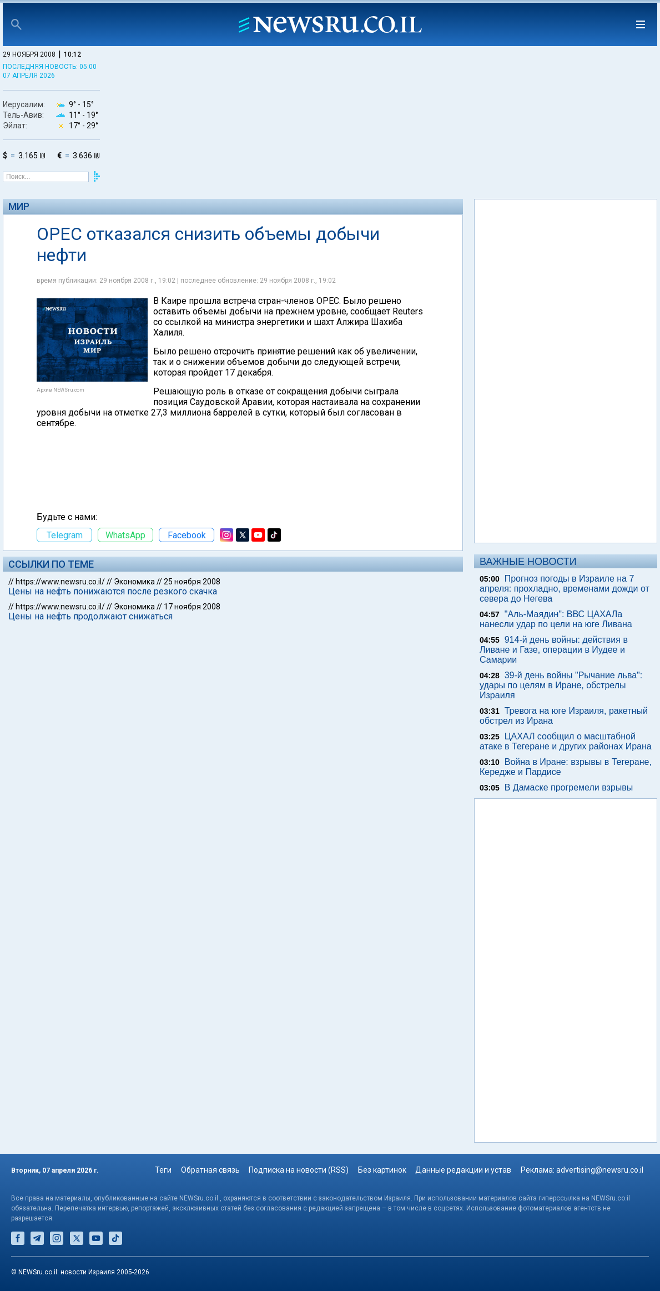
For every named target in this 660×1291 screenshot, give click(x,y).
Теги (163, 1169)
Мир (18, 206)
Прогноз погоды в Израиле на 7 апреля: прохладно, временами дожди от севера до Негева (564, 588)
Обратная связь (210, 1169)
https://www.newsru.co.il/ (60, 581)
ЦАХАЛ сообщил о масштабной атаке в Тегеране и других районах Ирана (566, 741)
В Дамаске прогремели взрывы (569, 787)
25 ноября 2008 (192, 581)
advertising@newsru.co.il (599, 1169)
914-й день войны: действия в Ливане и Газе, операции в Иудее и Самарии (554, 649)
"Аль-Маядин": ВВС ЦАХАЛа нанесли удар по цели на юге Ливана (556, 619)
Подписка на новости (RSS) (299, 1169)
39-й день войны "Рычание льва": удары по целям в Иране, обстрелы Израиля (561, 685)
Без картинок (382, 1169)
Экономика (134, 581)
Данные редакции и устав (463, 1169)
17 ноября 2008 (192, 606)
